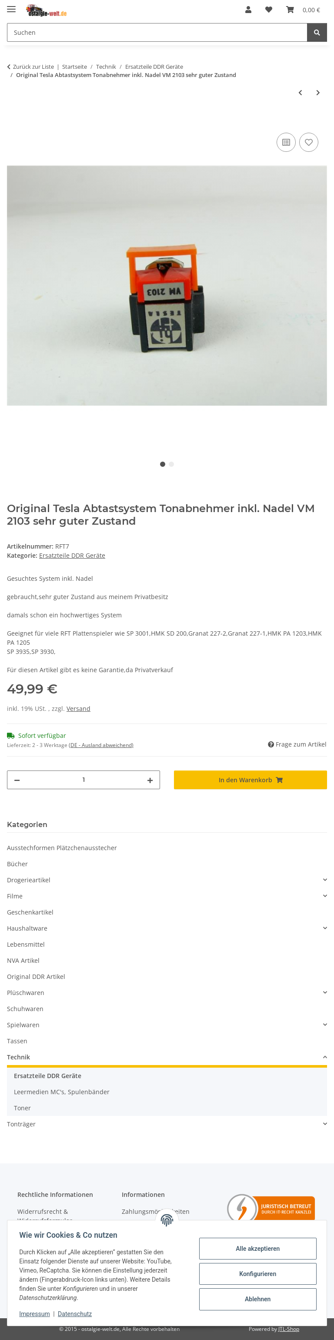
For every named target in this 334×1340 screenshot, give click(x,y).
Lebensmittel (26, 944)
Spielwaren (23, 1025)
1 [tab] (162, 464)
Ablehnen (255, 1299)
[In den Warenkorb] (14, 121)
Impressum (36, 1313)
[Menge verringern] (17, 780)
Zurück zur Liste (33, 66)
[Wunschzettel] (268, 9)
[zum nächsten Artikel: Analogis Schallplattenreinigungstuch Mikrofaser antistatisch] (318, 92)
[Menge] (83, 780)
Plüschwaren (25, 992)
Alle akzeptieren (255, 1248)
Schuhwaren (25, 1009)
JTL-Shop (288, 1329)
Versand (78, 708)
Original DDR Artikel (36, 976)
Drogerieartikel (28, 880)
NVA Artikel (23, 960)
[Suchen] (157, 32)
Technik (18, 1057)
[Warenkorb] (303, 9)
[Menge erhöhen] (150, 780)
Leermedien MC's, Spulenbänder (62, 1092)
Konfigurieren (255, 1273)
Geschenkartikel (30, 912)
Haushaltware (27, 928)
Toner (22, 1108)
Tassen (17, 1041)
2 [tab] (171, 464)
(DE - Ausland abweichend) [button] (101, 745)
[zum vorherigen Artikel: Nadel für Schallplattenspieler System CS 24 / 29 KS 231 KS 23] (300, 92)
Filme (15, 896)
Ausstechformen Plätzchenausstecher (62, 848)
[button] (248, 9)
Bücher (17, 864)
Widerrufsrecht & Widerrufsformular (44, 1216)
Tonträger (21, 1124)
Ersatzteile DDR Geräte (72, 555)
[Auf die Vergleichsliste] (286, 142)
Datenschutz (77, 1313)
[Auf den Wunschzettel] (308, 142)
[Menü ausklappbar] (11, 5)
